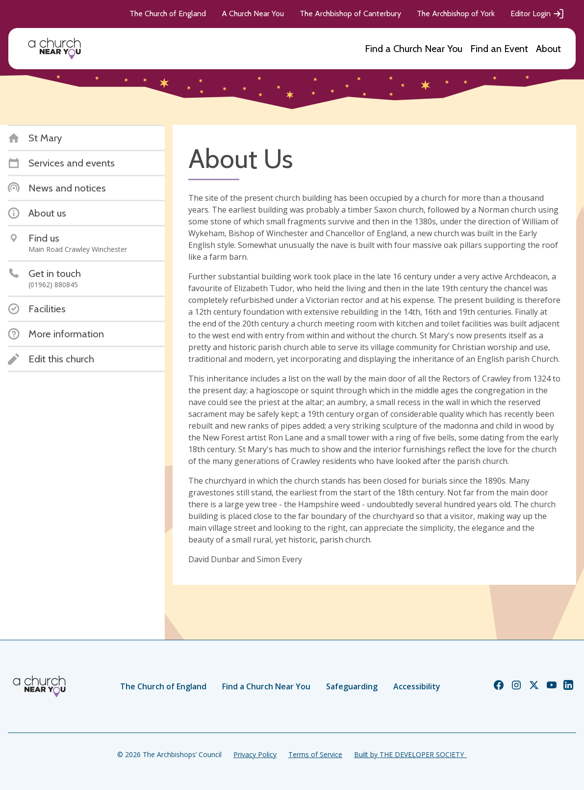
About (548, 48)
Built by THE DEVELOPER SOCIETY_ (410, 754)
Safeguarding (352, 686)
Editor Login (537, 14)
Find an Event (499, 48)
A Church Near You (253, 13)
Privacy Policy (255, 754)
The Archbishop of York (456, 13)
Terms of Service (315, 754)
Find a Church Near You (413, 48)
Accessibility (416, 686)
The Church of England (167, 13)
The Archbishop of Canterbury (350, 13)
